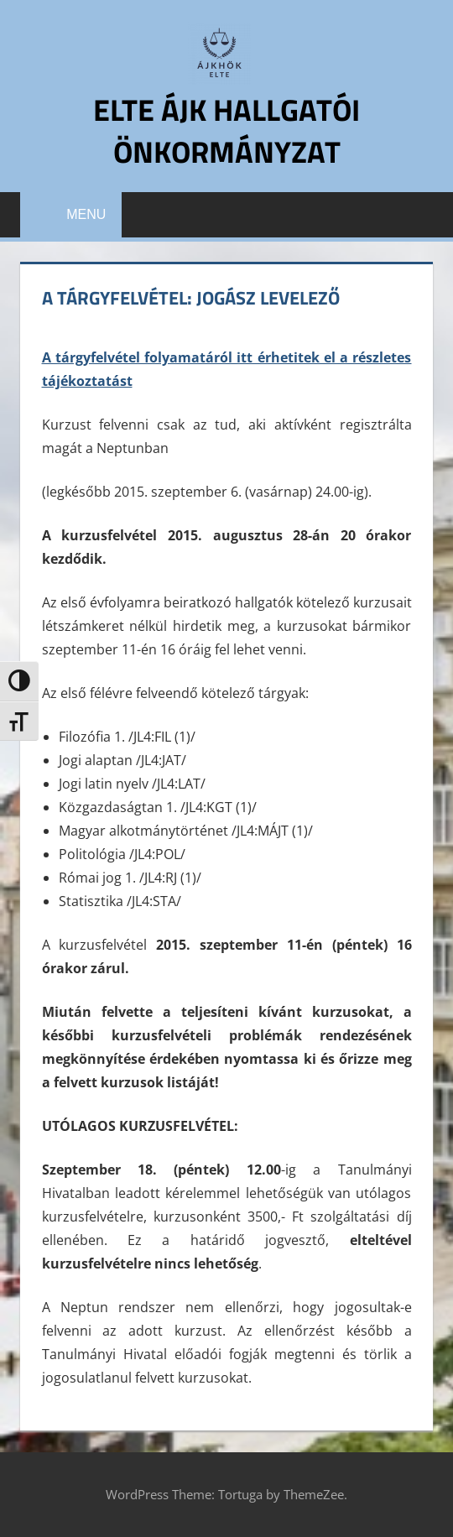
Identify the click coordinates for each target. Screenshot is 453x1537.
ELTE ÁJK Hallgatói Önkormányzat (226, 130)
